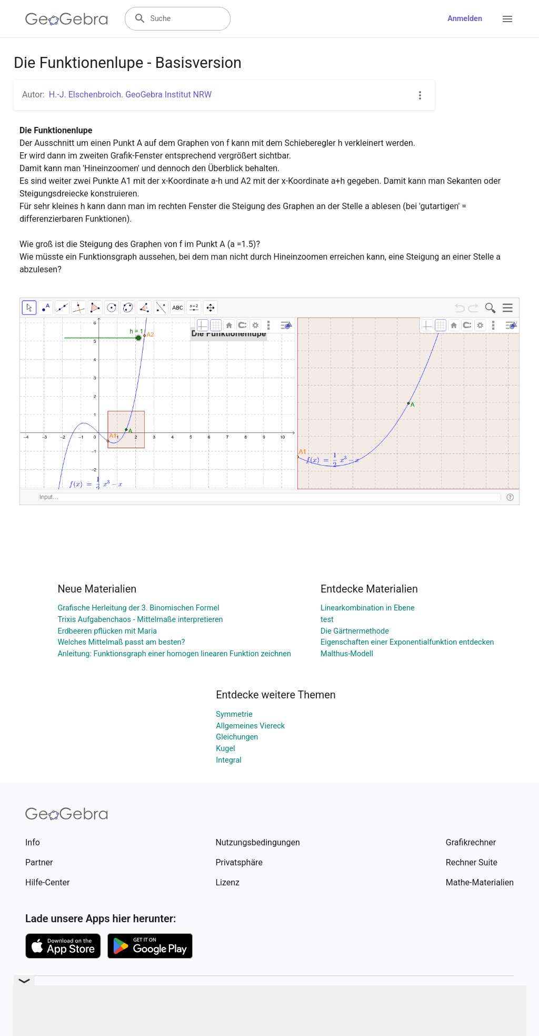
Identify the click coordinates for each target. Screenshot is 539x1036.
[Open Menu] (507, 19)
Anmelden (464, 18)
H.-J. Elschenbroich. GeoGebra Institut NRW (130, 95)
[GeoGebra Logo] (66, 19)
